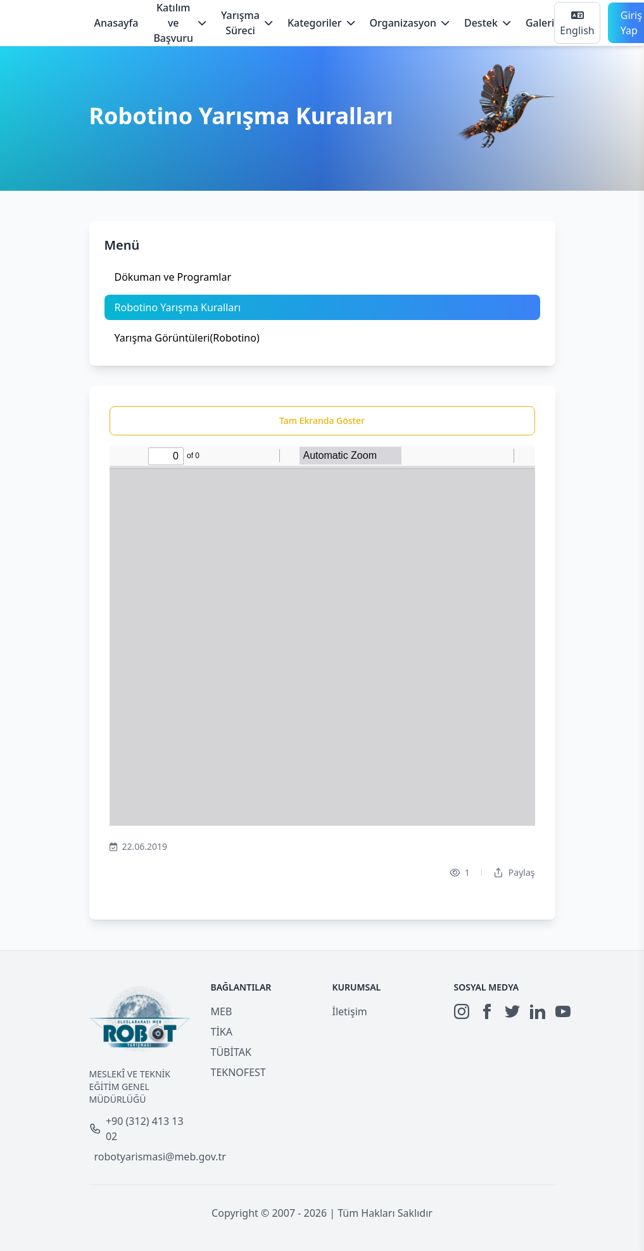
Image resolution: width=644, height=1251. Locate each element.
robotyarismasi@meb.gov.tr (142, 1157)
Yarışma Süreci (246, 22)
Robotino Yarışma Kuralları (178, 307)
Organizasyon (409, 23)
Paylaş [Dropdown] (514, 872)
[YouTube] (563, 1011)
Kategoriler (321, 23)
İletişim (349, 1011)
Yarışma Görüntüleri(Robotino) (187, 338)
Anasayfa (116, 23)
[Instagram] (461, 1011)
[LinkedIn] (537, 1011)
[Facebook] (487, 1011)
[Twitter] (512, 1011)
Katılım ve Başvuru (179, 23)
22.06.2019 (139, 846)
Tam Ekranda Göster (322, 420)
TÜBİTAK (231, 1052)
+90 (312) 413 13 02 (136, 1128)
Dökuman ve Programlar (173, 277)
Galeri (540, 23)
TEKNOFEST (238, 1072)
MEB (221, 1011)
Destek (487, 23)
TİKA (221, 1032)
